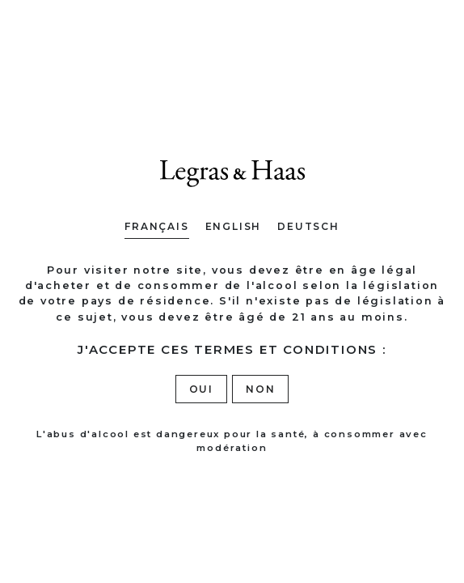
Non (260, 389)
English (233, 226)
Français (156, 226)
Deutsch (308, 226)
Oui (201, 389)
